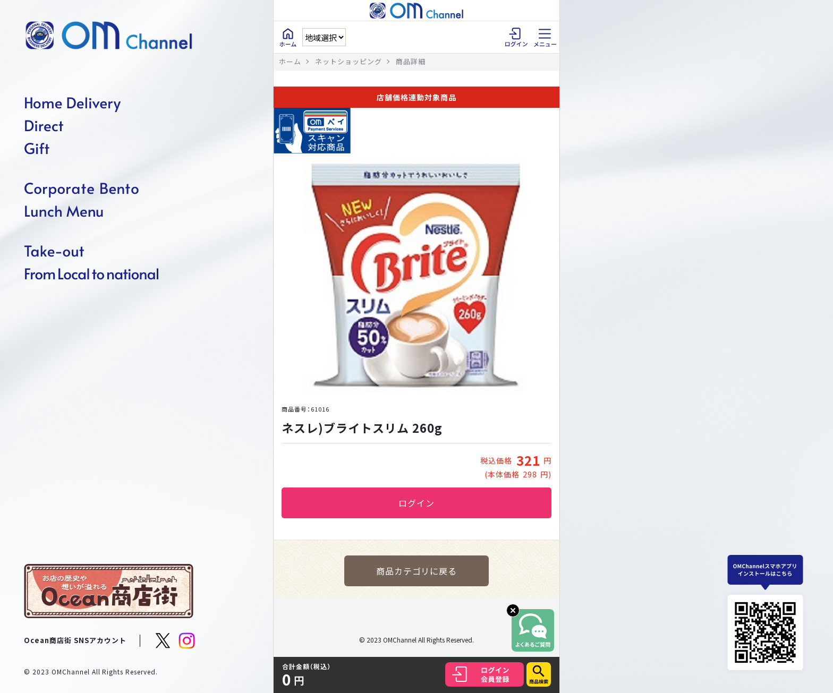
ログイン (416, 503)
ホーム (290, 61)
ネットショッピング (348, 61)
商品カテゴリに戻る (416, 570)
